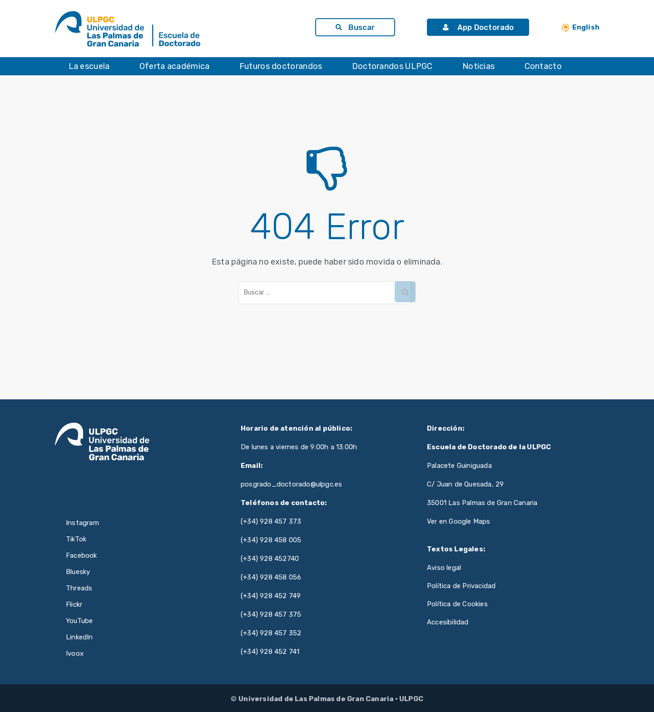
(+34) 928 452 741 (270, 652)
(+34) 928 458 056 (271, 577)
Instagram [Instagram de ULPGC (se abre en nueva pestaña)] (82, 523)
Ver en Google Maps (458, 521)
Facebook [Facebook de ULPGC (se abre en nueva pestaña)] (81, 555)
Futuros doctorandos (280, 66)
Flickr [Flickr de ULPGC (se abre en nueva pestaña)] (74, 604)
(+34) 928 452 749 (271, 596)
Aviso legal (444, 568)
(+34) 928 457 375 (271, 614)
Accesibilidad (448, 622)
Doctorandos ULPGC (392, 66)
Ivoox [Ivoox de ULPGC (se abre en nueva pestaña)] (75, 653)
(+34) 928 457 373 (271, 521)
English (586, 27)
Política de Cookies (457, 604)
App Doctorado (478, 27)
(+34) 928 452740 (270, 559)
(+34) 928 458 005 (271, 540)
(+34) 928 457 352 (271, 633)
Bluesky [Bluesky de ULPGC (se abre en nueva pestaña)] (78, 572)
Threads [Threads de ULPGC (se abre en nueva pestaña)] (79, 588)
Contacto (543, 66)
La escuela (89, 66)
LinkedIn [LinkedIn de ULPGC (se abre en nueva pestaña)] (79, 637)
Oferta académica (174, 66)
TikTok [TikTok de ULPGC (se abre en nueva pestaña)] (76, 539)
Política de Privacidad (461, 586)
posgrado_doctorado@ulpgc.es (291, 484)
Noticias (478, 66)
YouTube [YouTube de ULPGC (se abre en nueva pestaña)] (79, 621)
